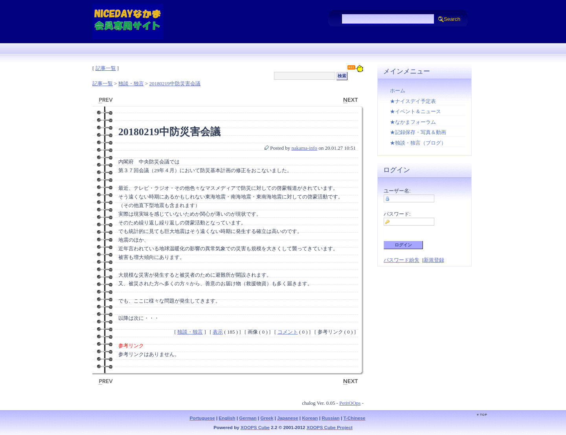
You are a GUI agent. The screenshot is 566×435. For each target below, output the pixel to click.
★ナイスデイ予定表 (413, 101)
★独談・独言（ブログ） (418, 143)
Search (452, 19)
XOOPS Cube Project (330, 427)
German (248, 417)
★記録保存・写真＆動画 (418, 132)
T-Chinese (355, 417)
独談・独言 (131, 83)
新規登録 (434, 260)
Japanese (287, 417)
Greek (266, 417)
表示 (218, 332)
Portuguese (202, 417)
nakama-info (304, 148)
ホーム (397, 91)
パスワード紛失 (401, 260)
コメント (287, 332)
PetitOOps (349, 403)
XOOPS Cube (255, 427)
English (227, 417)
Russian (330, 417)
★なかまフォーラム (413, 122)
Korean (310, 417)
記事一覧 (106, 68)
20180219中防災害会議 (174, 83)
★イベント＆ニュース (415, 111)
